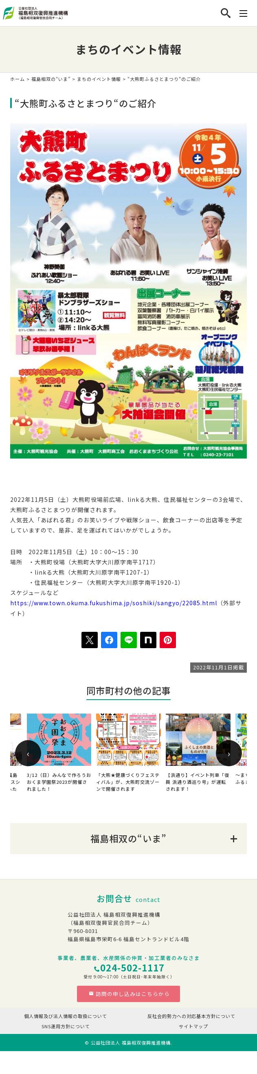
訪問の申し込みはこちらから (129, 994)
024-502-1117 (132, 967)
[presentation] (28, 753)
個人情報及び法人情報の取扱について (65, 1016)
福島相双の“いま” (50, 79)
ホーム (17, 79)
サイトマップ (193, 1026)
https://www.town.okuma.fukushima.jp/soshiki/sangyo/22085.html (113, 603)
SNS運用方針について (66, 1026)
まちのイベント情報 (99, 79)
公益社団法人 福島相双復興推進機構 (131, 1042)
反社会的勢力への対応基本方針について (191, 1016)
